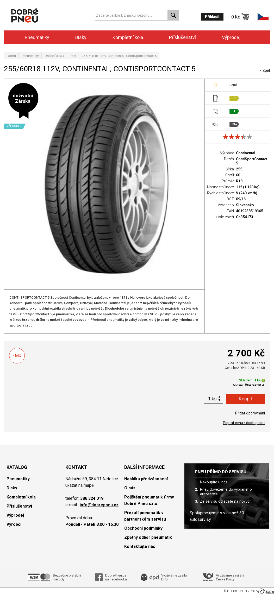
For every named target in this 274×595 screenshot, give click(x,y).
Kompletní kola (128, 37)
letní (73, 56)
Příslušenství (182, 37)
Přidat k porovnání (250, 413)
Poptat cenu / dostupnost (244, 423)
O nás (129, 487)
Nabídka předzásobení (146, 478)
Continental (245, 153)
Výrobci (14, 524)
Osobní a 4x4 (54, 56)
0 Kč (240, 17)
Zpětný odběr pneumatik (148, 537)
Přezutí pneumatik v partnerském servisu (145, 516)
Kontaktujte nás (139, 546)
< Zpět (265, 70)
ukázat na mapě (79, 485)
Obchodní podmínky (143, 528)
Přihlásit (212, 17)
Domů (11, 56)
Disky (80, 37)
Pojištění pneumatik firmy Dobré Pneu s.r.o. (149, 500)
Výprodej (231, 37)
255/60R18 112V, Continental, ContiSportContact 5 (119, 56)
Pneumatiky (37, 37)
